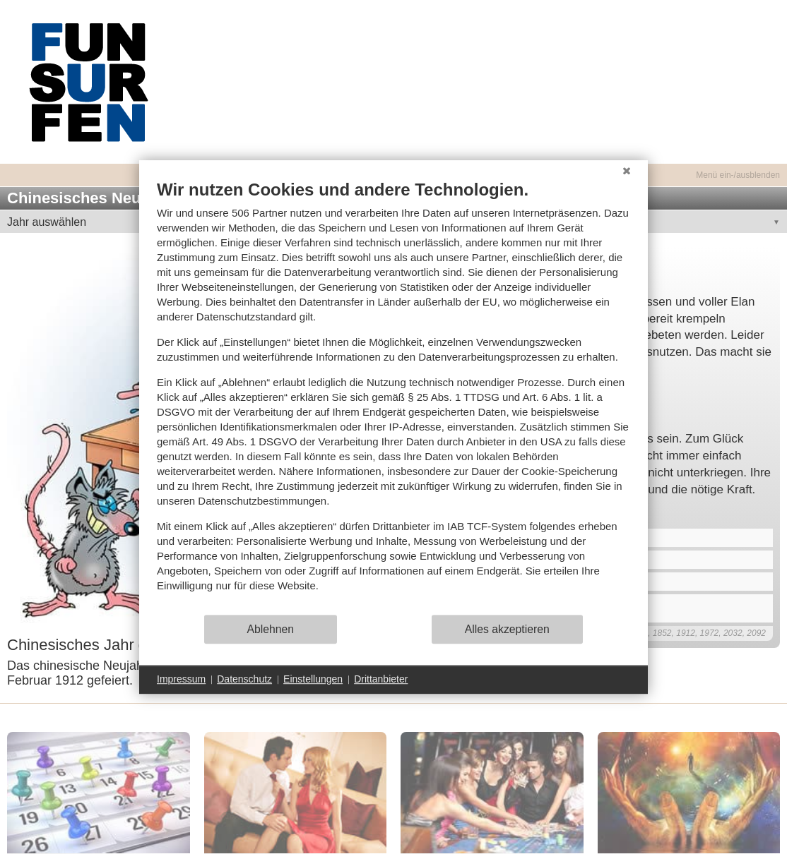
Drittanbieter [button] (381, 679)
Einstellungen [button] (313, 679)
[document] (393, 396)
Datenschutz (244, 679)
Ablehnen (271, 629)
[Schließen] (626, 170)
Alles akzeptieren (507, 629)
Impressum (181, 679)
